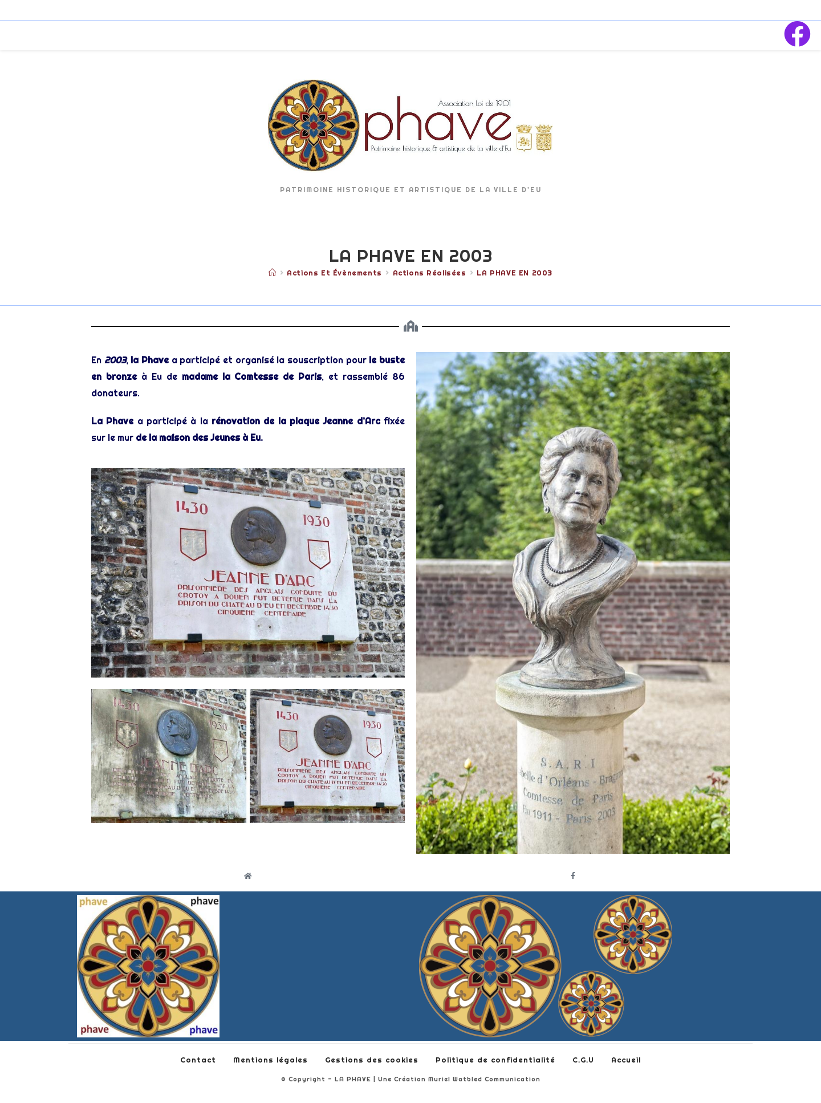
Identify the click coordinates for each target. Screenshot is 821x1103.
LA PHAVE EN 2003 (514, 272)
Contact (198, 1059)
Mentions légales (270, 1059)
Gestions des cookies (371, 1059)
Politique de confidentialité (495, 1059)
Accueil (626, 1059)
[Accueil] (273, 272)
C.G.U (583, 1059)
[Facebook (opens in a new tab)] (797, 34)
